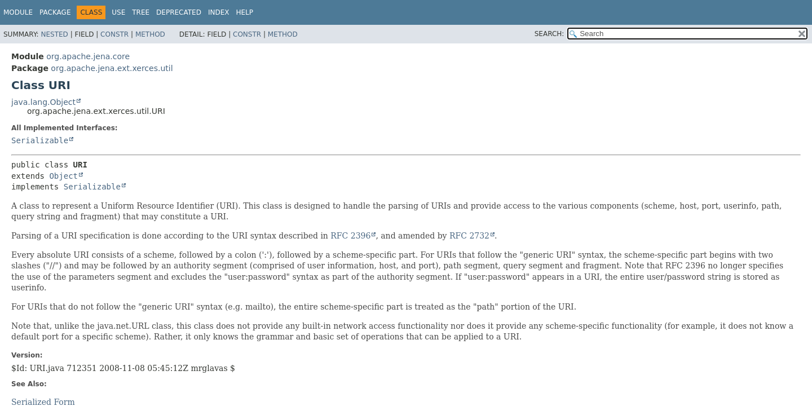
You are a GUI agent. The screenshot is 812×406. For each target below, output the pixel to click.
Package (54, 12)
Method (150, 34)
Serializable (39, 140)
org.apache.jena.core (88, 56)
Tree (140, 12)
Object (63, 175)
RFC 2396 (350, 235)
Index (219, 12)
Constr (114, 34)
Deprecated (178, 12)
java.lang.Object (43, 102)
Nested (54, 34)
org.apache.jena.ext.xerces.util (112, 68)
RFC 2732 (469, 235)
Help (244, 12)
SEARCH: (549, 34)
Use (118, 12)
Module (18, 12)
